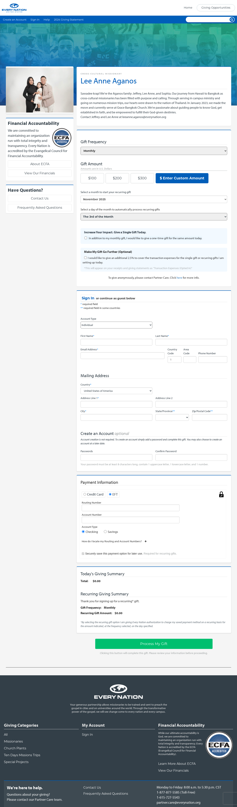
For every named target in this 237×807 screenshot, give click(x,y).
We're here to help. (25, 787)
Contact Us (39, 198)
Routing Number (91, 502)
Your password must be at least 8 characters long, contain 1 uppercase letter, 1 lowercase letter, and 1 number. (144, 464)
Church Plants (15, 748)
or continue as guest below (115, 298)
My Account (93, 725)
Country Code (172, 351)
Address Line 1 (90, 398)
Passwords (87, 451)
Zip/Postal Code (202, 411)
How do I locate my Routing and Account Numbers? (113, 541)
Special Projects (16, 762)
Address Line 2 (163, 398)
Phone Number (207, 353)
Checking (92, 532)
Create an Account (14, 19)
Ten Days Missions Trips (22, 755)
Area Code (186, 351)
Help (47, 19)
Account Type (88, 318)
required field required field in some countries (100, 306)
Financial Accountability (181, 725)
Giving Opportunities (215, 7)
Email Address (89, 349)
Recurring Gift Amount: (96, 613)
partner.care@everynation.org (178, 802)
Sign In (35, 19)
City (83, 411)
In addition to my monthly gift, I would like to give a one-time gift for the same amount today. (145, 238)
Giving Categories (21, 725)
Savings (113, 532)
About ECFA (39, 164)
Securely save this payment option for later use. (131, 553)
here (179, 277)
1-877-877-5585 (168, 792)
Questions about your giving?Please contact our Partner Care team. (34, 797)
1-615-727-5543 (168, 797)
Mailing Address (95, 375)
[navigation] (208, 7)
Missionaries (13, 741)
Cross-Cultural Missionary (101, 73)
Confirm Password (166, 451)
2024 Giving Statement (68, 19)
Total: (84, 581)
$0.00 (97, 581)
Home (188, 7)
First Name (87, 336)
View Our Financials (39, 173)
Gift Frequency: (91, 607)
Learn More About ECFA (177, 764)
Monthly (109, 607)
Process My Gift (153, 644)
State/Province (165, 411)
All (6, 734)
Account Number (92, 514)
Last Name (162, 336)
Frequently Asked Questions (39, 207)
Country (86, 384)
